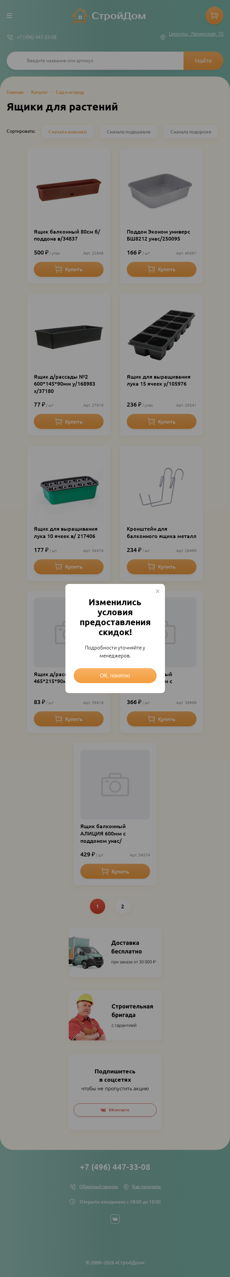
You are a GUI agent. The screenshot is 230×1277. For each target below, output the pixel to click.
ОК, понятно (115, 675)
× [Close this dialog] (158, 591)
